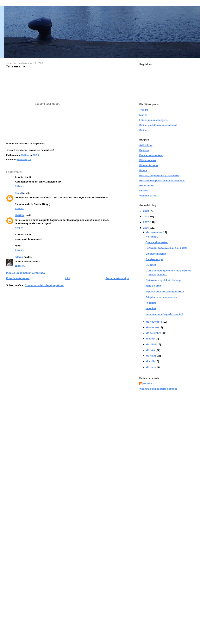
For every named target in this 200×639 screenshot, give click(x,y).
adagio (19, 257)
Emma (143, 170)
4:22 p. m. (19, 209)
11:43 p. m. (20, 266)
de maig (151, 355)
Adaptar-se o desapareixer (161, 297)
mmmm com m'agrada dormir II (164, 314)
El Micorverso (147, 160)
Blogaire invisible (156, 253)
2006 (146, 227)
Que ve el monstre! (157, 242)
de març (151, 367)
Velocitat (151, 308)
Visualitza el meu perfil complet (158, 388)
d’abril (150, 361)
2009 (146, 210)
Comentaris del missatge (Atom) (44, 285)
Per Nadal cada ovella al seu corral (166, 247)
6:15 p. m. (19, 250)
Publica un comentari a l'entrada (25, 272)
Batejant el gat (154, 259)
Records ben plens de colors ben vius (162, 180)
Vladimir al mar (148, 195)
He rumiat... (152, 236)
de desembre (154, 232)
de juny (151, 350)
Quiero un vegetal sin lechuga (163, 280)
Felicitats (151, 302)
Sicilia (143, 130)
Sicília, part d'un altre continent (158, 125)
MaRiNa (19, 215)
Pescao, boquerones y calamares (159, 175)
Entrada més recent (18, 278)
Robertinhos (146, 185)
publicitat (22, 159)
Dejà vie (144, 150)
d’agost (151, 338)
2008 (146, 216)
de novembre (154, 321)
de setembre (154, 333)
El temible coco (148, 165)
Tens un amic (153, 285)
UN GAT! (151, 265)
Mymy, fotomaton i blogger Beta (165, 291)
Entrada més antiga (117, 278)
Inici (67, 278)
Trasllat (143, 110)
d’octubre (152, 327)
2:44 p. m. (19, 186)
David (18, 193)
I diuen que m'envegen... (153, 120)
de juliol (151, 344)
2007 (146, 222)
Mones (143, 115)
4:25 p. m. (19, 228)
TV (29, 159)
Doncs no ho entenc (151, 155)
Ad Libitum (146, 145)
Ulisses (143, 190)
